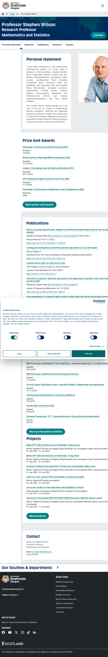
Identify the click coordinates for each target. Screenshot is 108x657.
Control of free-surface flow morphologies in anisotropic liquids (34, 477)
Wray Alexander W (49, 236)
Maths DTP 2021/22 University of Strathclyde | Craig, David (31, 456)
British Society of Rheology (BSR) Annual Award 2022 (25, 157)
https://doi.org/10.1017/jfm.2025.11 (20, 274)
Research (57, 44)
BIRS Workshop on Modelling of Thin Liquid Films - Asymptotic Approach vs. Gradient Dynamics (48, 363)
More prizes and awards (19, 204)
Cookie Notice (61, 586)
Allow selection (53, 354)
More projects (16, 515)
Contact (98, 35)
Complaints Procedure (64, 608)
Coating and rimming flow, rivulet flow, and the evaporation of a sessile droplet (40, 248)
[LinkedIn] (36, 632)
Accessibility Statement (65, 591)
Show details (95, 346)
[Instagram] (24, 632)
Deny (19, 354)
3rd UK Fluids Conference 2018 (19, 406)
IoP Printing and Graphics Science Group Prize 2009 (25, 179)
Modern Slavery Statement (66, 599)
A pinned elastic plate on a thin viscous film (24, 263)
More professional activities (24, 431)
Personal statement (11, 44)
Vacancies (60, 612)
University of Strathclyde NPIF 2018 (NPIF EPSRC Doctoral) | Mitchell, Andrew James (43, 498)
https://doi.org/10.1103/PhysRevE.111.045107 (25, 243)
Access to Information (64, 603)
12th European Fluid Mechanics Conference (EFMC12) (29, 395)
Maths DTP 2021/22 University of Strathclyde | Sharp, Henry (32, 445)
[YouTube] (11, 632)
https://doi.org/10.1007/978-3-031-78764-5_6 (25, 258)
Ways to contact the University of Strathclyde (19, 622)
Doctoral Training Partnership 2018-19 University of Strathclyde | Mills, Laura (40, 466)
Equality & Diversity (63, 595)
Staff (12, 14)
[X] (18, 632)
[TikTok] (30, 632)
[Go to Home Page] (3, 14)
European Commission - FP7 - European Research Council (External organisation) (42, 416)
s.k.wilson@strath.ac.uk (20, 552)
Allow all (88, 354)
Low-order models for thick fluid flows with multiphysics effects (34, 487)
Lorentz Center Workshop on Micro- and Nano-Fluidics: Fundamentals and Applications (44, 384)
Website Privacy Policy (64, 582)
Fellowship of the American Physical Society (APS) (24, 147)
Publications (43, 44)
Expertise (29, 44)
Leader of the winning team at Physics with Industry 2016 (27, 168)
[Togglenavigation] (102, 5)
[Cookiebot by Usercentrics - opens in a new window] (94, 301)
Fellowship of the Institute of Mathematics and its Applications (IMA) (32, 189)
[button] (54, 568)
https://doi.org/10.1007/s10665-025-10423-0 (24, 292)
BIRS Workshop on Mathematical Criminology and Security (31, 374)
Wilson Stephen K (34, 236)
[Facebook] (5, 632)
